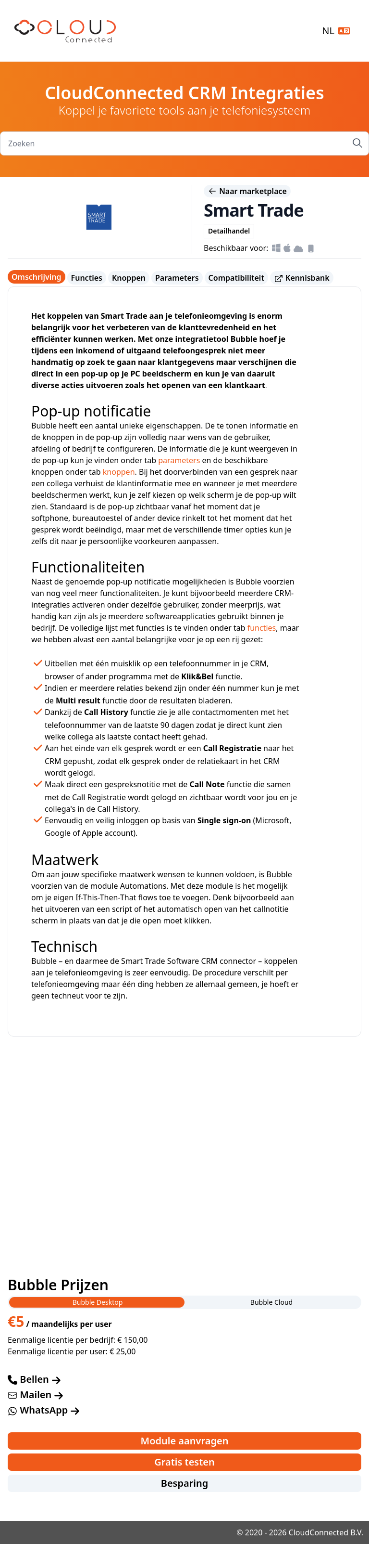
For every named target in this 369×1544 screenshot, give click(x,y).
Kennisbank (302, 278)
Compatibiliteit (236, 277)
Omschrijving (37, 277)
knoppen (119, 472)
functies (261, 628)
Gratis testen (184, 1461)
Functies (86, 277)
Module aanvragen (185, 1440)
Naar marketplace (247, 191)
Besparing (185, 1483)
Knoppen (129, 277)
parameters (179, 460)
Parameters (177, 277)
